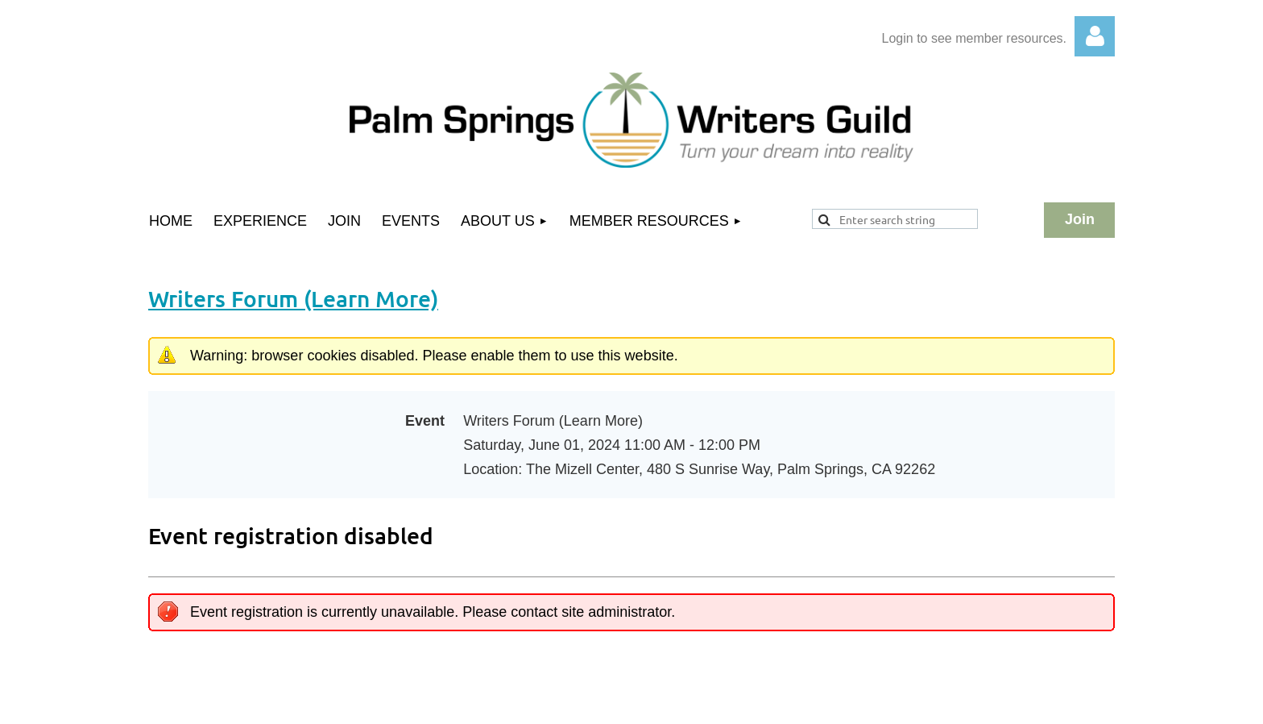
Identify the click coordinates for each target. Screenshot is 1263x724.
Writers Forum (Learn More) (293, 298)
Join (1080, 219)
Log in (1095, 36)
